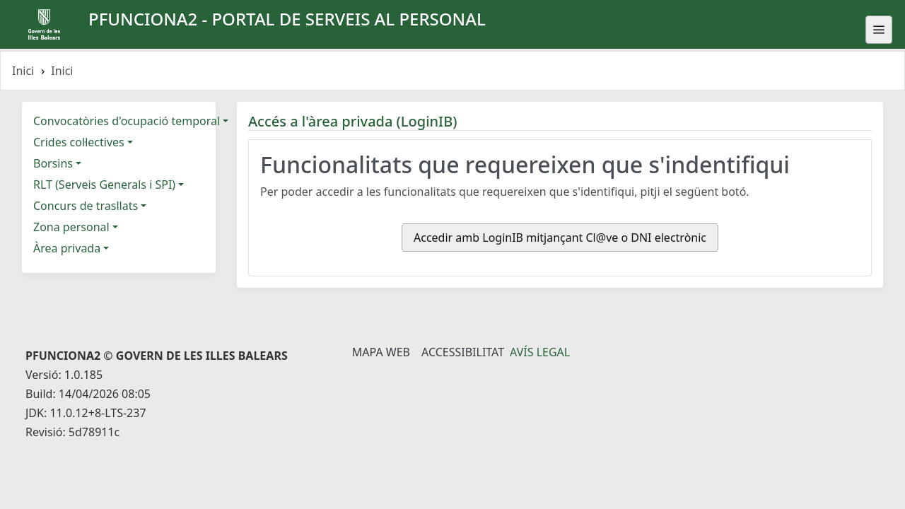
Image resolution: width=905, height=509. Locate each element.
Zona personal (71, 227)
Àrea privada (66, 248)
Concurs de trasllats (85, 205)
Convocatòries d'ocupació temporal (126, 121)
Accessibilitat (462, 352)
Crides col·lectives (78, 142)
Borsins (53, 163)
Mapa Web (381, 352)
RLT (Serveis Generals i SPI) (104, 184)
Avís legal (540, 352)
